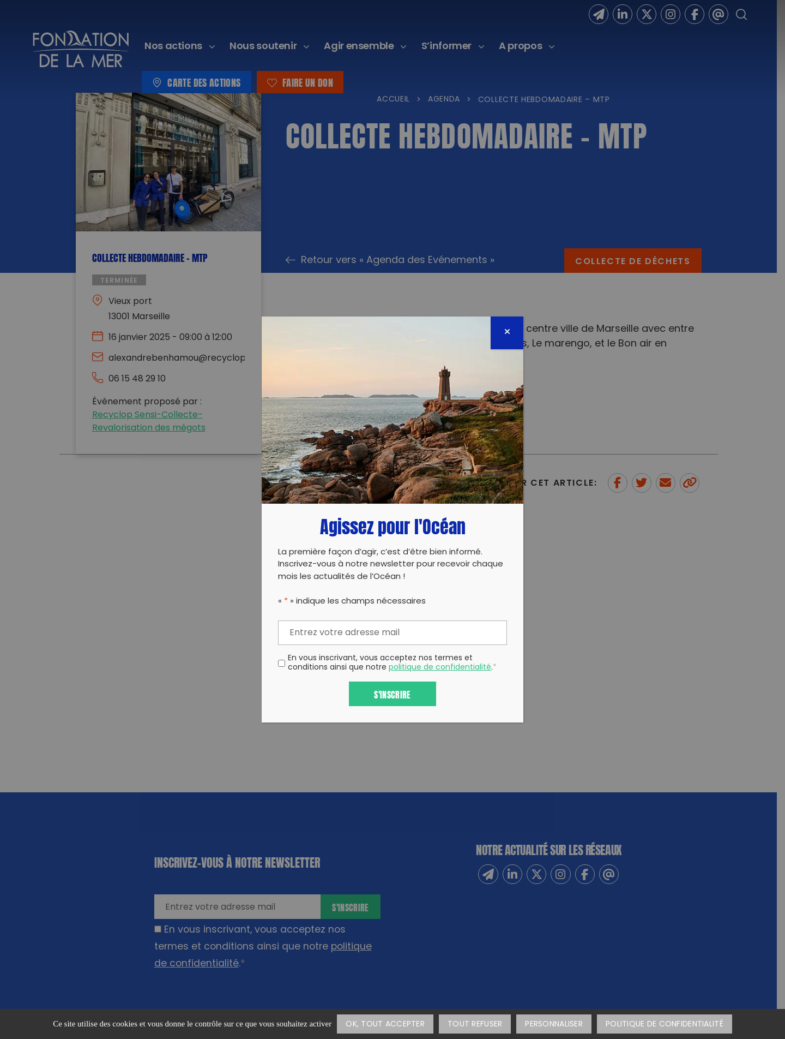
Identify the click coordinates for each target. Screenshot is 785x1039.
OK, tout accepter (385, 1024)
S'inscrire (392, 693)
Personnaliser (554, 1024)
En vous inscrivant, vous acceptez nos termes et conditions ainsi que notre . (392, 663)
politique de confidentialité (440, 667)
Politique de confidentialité (664, 1024)
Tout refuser (475, 1024)
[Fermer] (507, 333)
